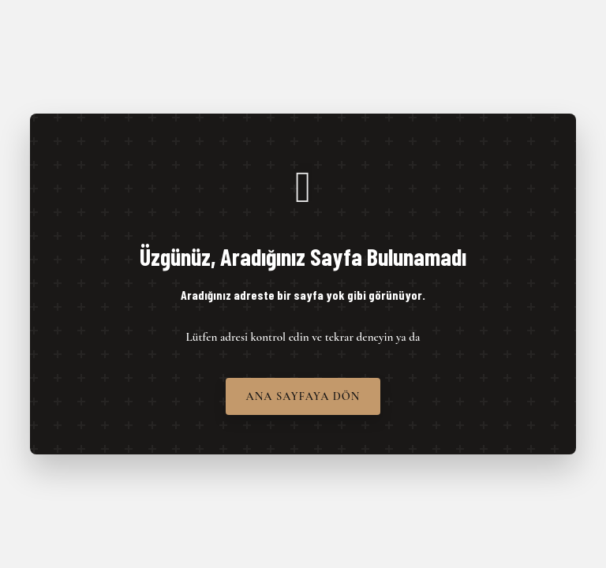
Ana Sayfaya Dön (303, 396)
